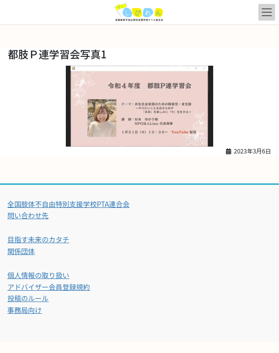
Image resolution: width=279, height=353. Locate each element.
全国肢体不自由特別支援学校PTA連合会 (68, 204)
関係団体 (21, 251)
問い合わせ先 (28, 215)
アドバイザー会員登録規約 (48, 287)
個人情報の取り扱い (38, 275)
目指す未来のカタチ (38, 239)
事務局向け (24, 310)
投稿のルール (28, 298)
